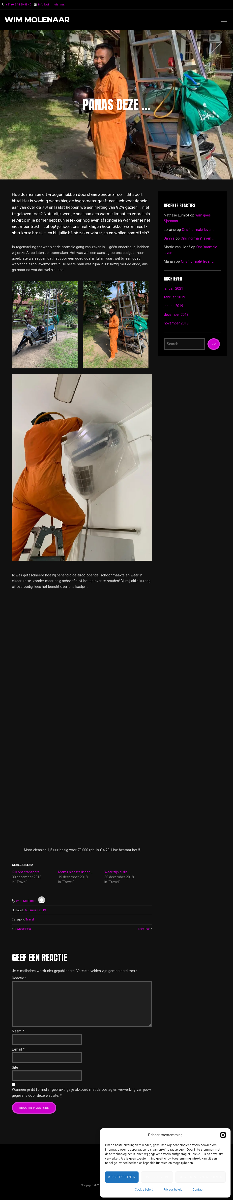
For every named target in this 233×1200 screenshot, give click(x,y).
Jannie (169, 238)
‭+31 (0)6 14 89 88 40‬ (18, 4)
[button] (223, 1134)
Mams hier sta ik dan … (75, 872)
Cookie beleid (144, 1189)
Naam (18, 1030)
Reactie (19, 977)
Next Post (144, 927)
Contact (198, 1189)
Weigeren (157, 1177)
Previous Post (23, 927)
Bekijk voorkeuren (200, 1177)
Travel (30, 918)
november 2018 (176, 323)
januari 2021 (173, 288)
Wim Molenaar (37, 19)
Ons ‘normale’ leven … (199, 229)
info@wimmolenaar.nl (53, 4)
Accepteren (122, 1177)
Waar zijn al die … (117, 872)
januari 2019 (173, 306)
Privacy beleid (173, 1189)
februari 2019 (174, 297)
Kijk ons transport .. (26, 872)
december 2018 (176, 314)
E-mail (18, 1048)
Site (15, 1066)
